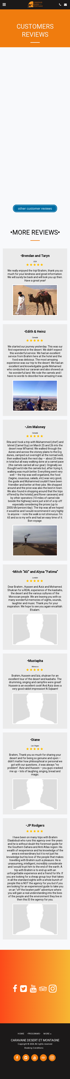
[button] (4, 4)
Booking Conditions (33, 1048)
